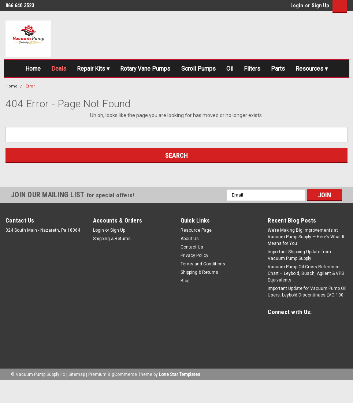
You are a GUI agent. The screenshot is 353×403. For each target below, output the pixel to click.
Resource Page (196, 251)
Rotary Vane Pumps (165, 69)
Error (30, 107)
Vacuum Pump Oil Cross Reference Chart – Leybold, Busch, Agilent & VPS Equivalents (306, 295)
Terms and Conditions (203, 285)
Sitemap (76, 395)
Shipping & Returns (112, 259)
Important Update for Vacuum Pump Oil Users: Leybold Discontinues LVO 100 (307, 313)
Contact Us (192, 268)
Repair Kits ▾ (108, 69)
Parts (313, 69)
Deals (70, 69)
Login (296, 5)
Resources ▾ (177, 88)
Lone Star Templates (179, 395)
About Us (190, 259)
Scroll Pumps (223, 69)
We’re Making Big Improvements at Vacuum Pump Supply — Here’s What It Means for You (306, 258)
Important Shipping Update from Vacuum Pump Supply (299, 276)
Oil (258, 69)
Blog (185, 302)
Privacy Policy (194, 276)
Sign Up (320, 5)
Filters (284, 69)
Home (41, 69)
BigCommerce (122, 395)
